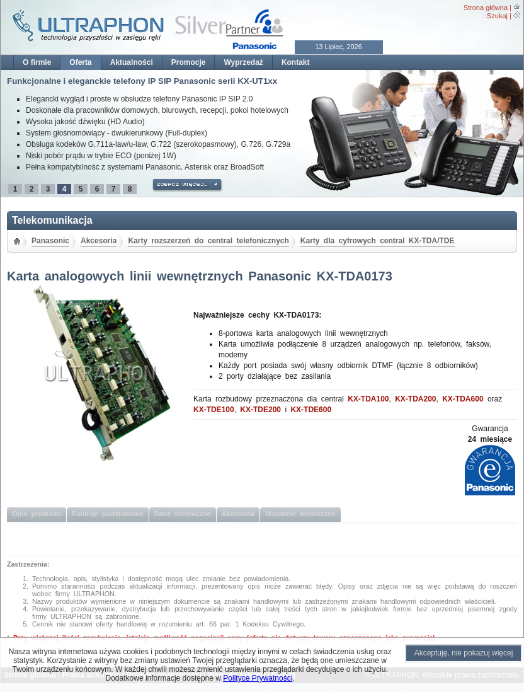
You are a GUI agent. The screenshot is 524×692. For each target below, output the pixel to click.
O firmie (37, 62)
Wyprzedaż (243, 62)
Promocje (188, 62)
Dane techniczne (182, 513)
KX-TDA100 (368, 399)
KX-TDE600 (310, 409)
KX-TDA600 (462, 399)
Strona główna (486, 7)
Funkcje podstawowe (108, 513)
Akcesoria (99, 240)
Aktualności (131, 62)
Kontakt (296, 62)
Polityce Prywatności (257, 678)
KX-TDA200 (415, 399)
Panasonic (50, 240)
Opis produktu (36, 513)
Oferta (80, 62)
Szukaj (497, 16)
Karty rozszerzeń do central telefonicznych (208, 240)
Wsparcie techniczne (300, 513)
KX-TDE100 (213, 409)
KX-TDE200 (260, 409)
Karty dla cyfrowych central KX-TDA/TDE (377, 240)
